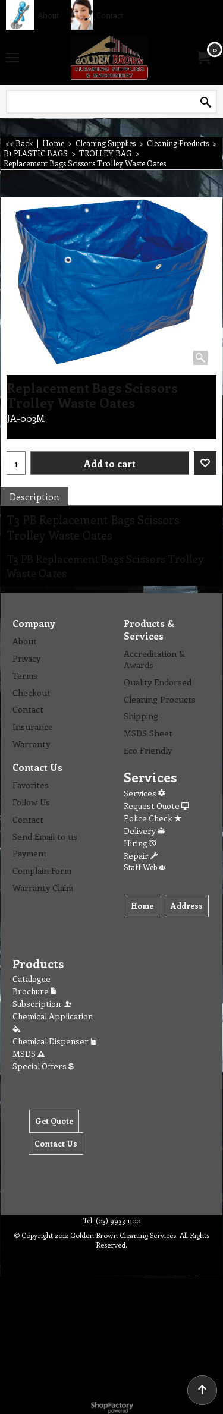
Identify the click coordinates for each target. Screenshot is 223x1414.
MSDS (28, 1053)
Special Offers (43, 1066)
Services (144, 793)
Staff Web (144, 867)
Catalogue (31, 978)
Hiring (140, 843)
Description (34, 496)
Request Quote (156, 805)
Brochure (34, 991)
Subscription (42, 1003)
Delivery (144, 830)
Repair (141, 855)
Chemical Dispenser (54, 1041)
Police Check (152, 818)
